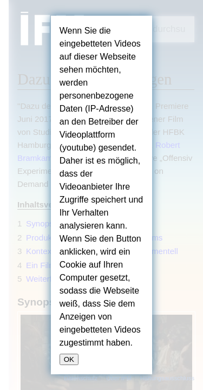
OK (69, 359)
